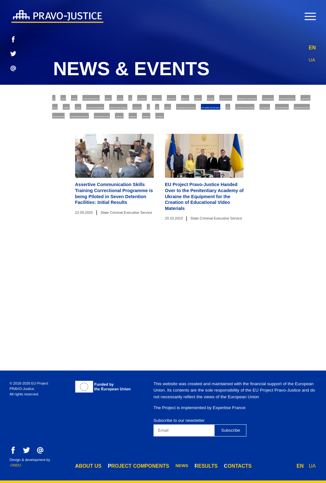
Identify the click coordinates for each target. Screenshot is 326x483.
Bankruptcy (213, 113)
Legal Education (166, 179)
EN (312, 46)
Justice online (246, 152)
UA (312, 58)
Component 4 (277, 205)
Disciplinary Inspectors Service (233, 192)
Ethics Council (73, 113)
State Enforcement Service (89, 139)
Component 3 (234, 205)
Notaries (262, 139)
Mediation (67, 165)
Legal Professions (234, 126)
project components (129, 465)
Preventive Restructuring (88, 205)
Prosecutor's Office (81, 126)
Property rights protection (173, 99)
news (167, 465)
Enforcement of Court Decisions (159, 126)
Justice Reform (154, 139)
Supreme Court (122, 113)
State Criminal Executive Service (225, 165)
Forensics (226, 139)
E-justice (268, 99)
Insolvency (254, 113)
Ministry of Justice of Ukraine (178, 152)
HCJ (279, 152)
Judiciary (115, 99)
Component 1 (148, 205)
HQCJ (300, 152)
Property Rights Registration (92, 152)
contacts (217, 465)
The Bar (193, 139)
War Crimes (293, 113)
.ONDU (15, 465)
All (59, 99)
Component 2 (191, 205)
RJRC (297, 99)
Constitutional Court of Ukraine (131, 165)
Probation (233, 99)
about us (86, 465)
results (190, 465)
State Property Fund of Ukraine (95, 179)
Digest (285, 165)
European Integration (226, 179)
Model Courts (169, 113)
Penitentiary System (157, 192)
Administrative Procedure (87, 192)
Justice (84, 99)
